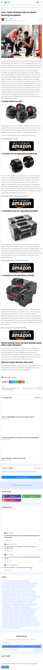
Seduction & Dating (7, 617)
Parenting (32, 612)
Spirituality (5, 622)
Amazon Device (11, 581)
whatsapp (32, 496)
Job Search (16, 607)
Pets (23, 614)
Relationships (30, 614)
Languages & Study (7, 609)
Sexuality (11, 620)
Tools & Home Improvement (17, 625)
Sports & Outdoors (10, 7)
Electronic (5, 596)
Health (4, 601)
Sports (11, 622)
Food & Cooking (6, 599)
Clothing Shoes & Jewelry (9, 594)
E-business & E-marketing (28, 594)
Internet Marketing (7, 607)
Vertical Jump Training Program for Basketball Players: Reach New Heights (22, 557)
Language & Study (25, 607)
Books (12, 589)
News (17, 612)
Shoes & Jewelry (19, 620)
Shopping (27, 620)
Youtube (31, 500)
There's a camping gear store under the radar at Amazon (18, 417)
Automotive (35, 583)
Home (2, 7)
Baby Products (6, 586)
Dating (18, 594)
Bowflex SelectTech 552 (11, 139)
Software (34, 620)
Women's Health (15, 627)
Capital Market (6, 591)
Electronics (12, 596)
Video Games (6, 627)
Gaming (19, 599)
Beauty (13, 586)
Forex (14, 599)
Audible (28, 583)
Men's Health (6, 612)
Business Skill (19, 589)
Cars (13, 591)
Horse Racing (15, 604)
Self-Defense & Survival (30, 617)
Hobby (30, 601)
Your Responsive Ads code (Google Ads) (21, 485)
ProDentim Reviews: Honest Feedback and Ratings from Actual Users (22, 536)
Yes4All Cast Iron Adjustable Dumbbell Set (16, 196)
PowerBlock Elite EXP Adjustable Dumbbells (16, 260)
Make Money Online (19, 609)
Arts (28, 581)
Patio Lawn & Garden (8, 614)
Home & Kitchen (6, 604)
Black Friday (6, 589)
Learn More (34, 663)
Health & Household (22, 601)
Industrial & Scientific (32, 604)
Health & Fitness (11, 601)
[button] (41, 2)
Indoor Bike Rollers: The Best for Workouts (13, 458)
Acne (4, 581)
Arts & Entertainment (7, 583)
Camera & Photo (28, 589)
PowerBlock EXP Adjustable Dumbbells (15, 328)
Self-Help (5, 620)
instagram (12, 500)
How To (22, 604)
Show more (38, 397)
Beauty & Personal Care (23, 586)
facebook (12, 496)
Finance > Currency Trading (32, 596)
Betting (32, 586)
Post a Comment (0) (21, 477)
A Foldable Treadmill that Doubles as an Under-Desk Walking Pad (20, 437)
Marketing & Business (31, 609)
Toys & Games (29, 625)
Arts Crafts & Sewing (19, 583)
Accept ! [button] (5, 667)
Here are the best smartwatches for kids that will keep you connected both (20, 547)
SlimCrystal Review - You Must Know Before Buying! (18, 567)
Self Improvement (18, 617)
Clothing (33, 591)
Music (12, 612)
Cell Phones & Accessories (22, 591)
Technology (29, 622)
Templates (36, 622)
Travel (36, 625)
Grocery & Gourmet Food (29, 599)
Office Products (24, 612)
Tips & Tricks (6, 625)
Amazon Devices (21, 581)
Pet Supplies (17, 614)
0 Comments (37, 468)
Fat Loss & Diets (20, 596)
